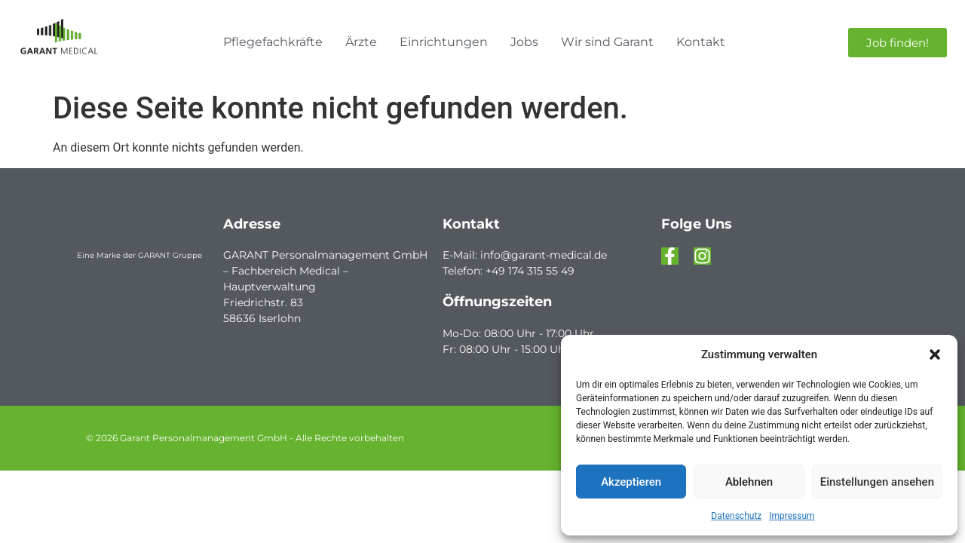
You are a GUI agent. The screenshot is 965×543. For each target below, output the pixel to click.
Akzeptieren (631, 482)
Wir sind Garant (607, 42)
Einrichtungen (444, 42)
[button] (934, 354)
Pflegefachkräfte (273, 42)
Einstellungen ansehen (877, 482)
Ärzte (361, 42)
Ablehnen (749, 482)
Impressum (791, 516)
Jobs (524, 42)
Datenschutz (736, 516)
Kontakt (700, 42)
